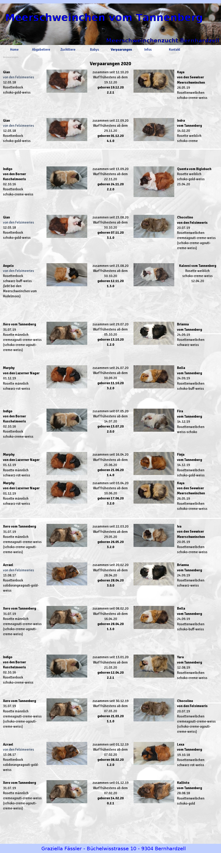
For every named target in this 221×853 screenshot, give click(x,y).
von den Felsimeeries (18, 77)
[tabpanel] (110, 63)
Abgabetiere (41, 49)
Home (14, 49)
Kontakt (174, 49)
